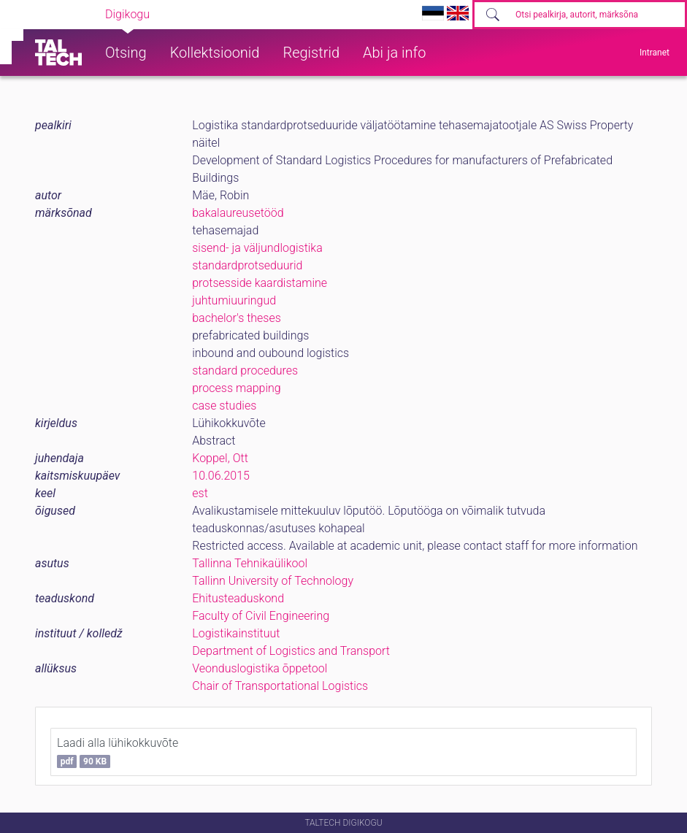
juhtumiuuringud (234, 300)
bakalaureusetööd (237, 213)
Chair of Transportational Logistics (280, 686)
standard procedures (245, 370)
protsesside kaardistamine (259, 283)
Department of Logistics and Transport (291, 651)
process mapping (236, 388)
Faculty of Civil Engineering (260, 616)
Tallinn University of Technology (272, 581)
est (200, 493)
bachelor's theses (236, 318)
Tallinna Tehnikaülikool (249, 563)
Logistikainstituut (236, 633)
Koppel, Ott (220, 458)
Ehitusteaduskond (238, 598)
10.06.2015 (221, 476)
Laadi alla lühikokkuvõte (117, 752)
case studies (224, 405)
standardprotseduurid (247, 265)
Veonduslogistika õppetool (259, 668)
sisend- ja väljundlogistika (257, 248)
